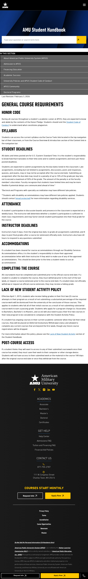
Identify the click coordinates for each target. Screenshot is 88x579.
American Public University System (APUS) (30, 548)
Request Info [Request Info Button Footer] (28, 496)
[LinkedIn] (49, 389)
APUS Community (11, 86)
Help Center (44, 436)
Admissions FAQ (44, 441)
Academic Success (12, 75)
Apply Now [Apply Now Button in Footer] (56, 496)
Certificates (44, 422)
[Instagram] (44, 389)
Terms (44, 515)
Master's (44, 413)
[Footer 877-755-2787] (44, 467)
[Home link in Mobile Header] (5, 5)
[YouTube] (53, 389)
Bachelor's (44, 409)
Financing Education (13, 69)
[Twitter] (39, 389)
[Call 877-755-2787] (84, 575)
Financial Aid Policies (44, 450)
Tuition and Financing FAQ (44, 445)
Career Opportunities (44, 524)
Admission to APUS (12, 64)
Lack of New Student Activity (62, 334)
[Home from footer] (44, 379)
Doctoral (44, 418)
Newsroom (44, 528)
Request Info (19, 575)
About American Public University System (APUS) (26, 58)
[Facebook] (34, 389)
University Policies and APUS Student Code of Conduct (28, 81)
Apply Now (58, 575)
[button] (84, 5)
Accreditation (44, 520)
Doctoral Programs (12, 92)
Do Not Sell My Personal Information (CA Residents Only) (34, 542)
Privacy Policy (44, 511)
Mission (44, 533)
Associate (44, 404)
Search (81, 40)
